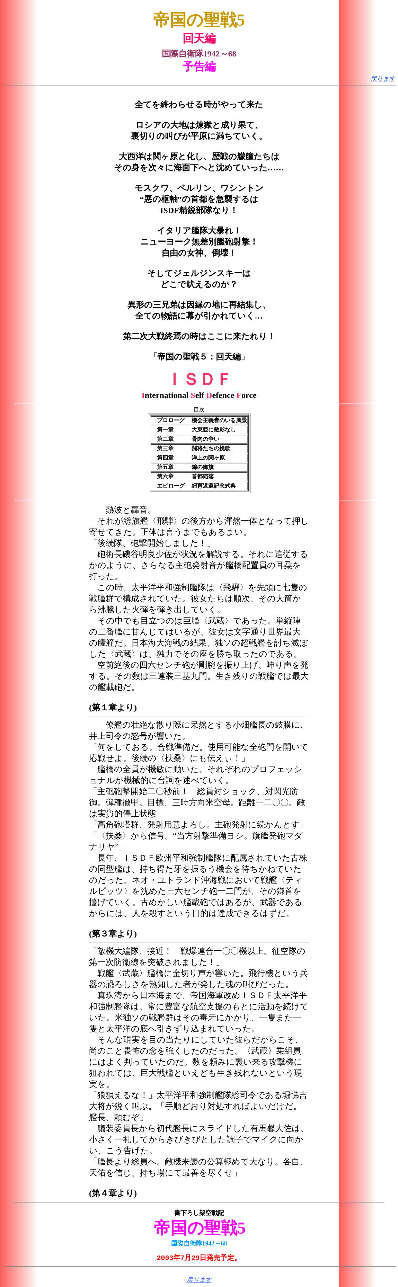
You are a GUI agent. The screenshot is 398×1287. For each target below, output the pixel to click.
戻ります (382, 78)
